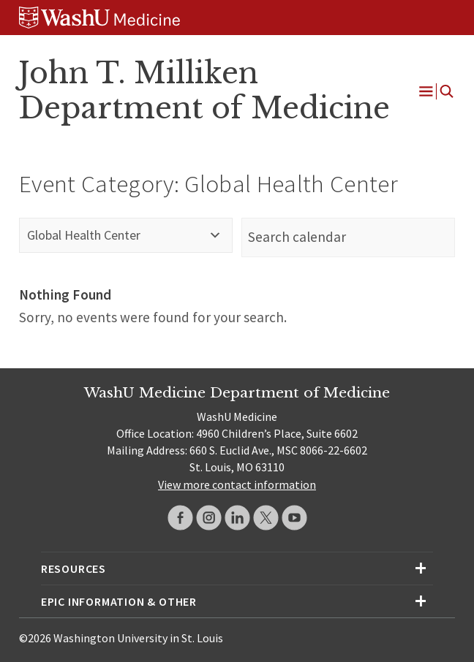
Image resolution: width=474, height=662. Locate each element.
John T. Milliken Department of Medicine (204, 90)
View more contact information (237, 484)
